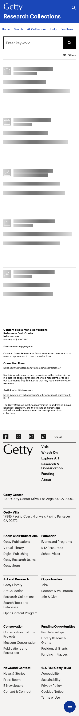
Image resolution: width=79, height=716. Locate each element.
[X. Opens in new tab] (18, 437)
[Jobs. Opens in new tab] (44, 585)
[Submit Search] (69, 42)
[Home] (6, 29)
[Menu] (70, 707)
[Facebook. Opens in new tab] (5, 437)
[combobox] (33, 42)
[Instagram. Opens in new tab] (31, 437)
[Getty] (13, 7)
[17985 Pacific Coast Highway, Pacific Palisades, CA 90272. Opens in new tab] (39, 518)
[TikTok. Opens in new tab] (43, 437)
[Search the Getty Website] (74, 8)
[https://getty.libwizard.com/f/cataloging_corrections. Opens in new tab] (32, 367)
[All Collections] (36, 29)
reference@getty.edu (21, 346)
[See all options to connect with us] (58, 437)
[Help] (53, 29)
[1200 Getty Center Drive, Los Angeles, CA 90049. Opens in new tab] (39, 499)
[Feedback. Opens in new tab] (67, 29)
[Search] (18, 29)
